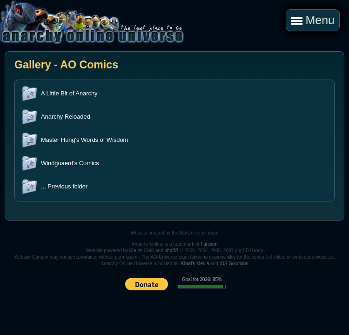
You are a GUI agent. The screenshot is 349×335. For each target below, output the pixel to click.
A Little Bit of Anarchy (69, 93)
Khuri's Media (195, 263)
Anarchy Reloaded (65, 116)
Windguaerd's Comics (70, 163)
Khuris (135, 250)
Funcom (209, 244)
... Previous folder (64, 186)
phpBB (171, 250)
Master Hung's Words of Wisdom (84, 139)
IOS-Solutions (234, 263)
